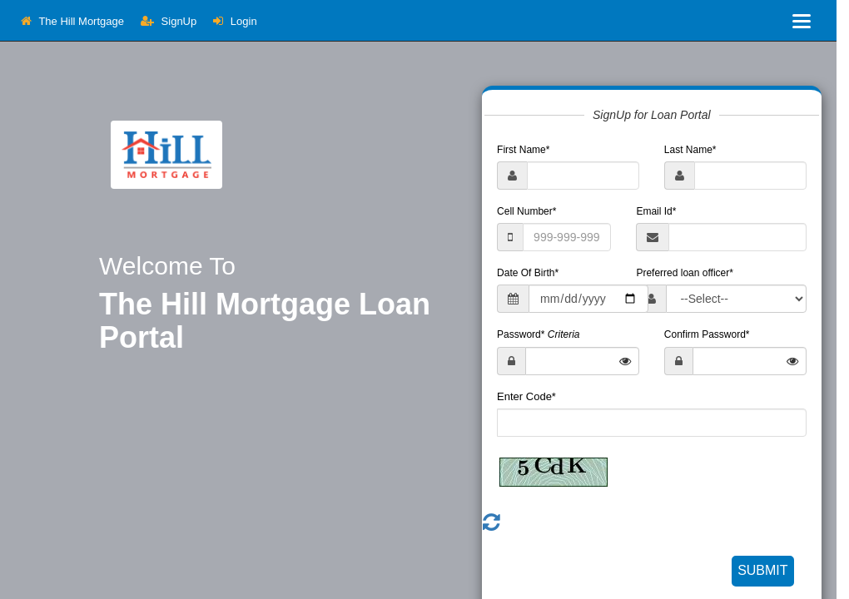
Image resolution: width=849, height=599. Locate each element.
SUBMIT (762, 570)
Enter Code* (526, 396)
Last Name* (690, 150)
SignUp (168, 21)
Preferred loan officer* (684, 273)
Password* (538, 335)
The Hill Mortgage (72, 21)
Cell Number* (526, 211)
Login (234, 21)
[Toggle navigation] (801, 21)
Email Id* (656, 211)
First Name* (523, 150)
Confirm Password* (707, 334)
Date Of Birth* (528, 273)
